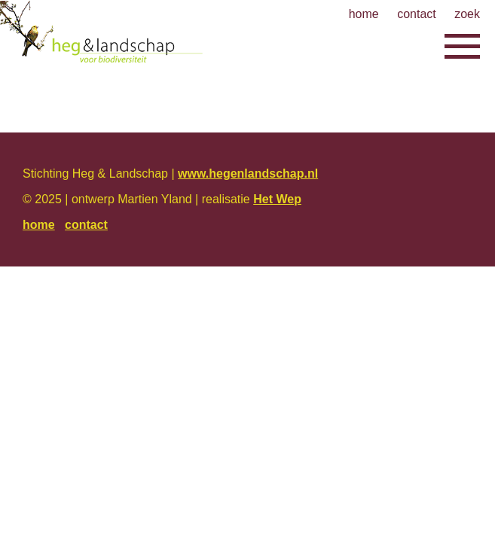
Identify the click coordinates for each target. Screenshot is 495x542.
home (364, 14)
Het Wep (277, 199)
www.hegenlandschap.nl (248, 173)
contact (416, 14)
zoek (467, 14)
